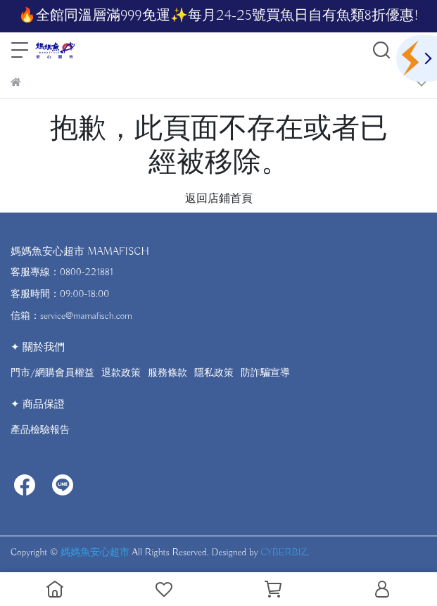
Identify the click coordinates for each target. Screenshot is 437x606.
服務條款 (167, 373)
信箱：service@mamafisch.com (71, 316)
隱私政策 (214, 373)
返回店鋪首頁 (219, 199)
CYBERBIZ (283, 552)
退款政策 (121, 373)
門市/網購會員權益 (52, 373)
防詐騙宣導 (265, 373)
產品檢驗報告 (40, 430)
